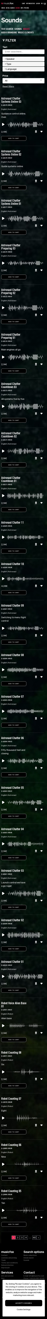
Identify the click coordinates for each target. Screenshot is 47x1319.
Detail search (29, 1258)
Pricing (26, 8)
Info (22, 8)
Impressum (5, 1268)
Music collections (30, 1255)
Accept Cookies (24, 1303)
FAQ (2, 1278)
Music (3, 8)
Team (3, 1260)
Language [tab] (10, 69)
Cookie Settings (23, 1309)
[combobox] (23, 80)
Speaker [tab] (9, 59)
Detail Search (10, 8)
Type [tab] (7, 64)
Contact (4, 1255)
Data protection (7, 1265)
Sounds (17, 8)
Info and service (7, 1276)
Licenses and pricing (9, 1258)
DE (42, 3)
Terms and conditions (9, 1263)
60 (34, 1237)
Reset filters (8, 86)
